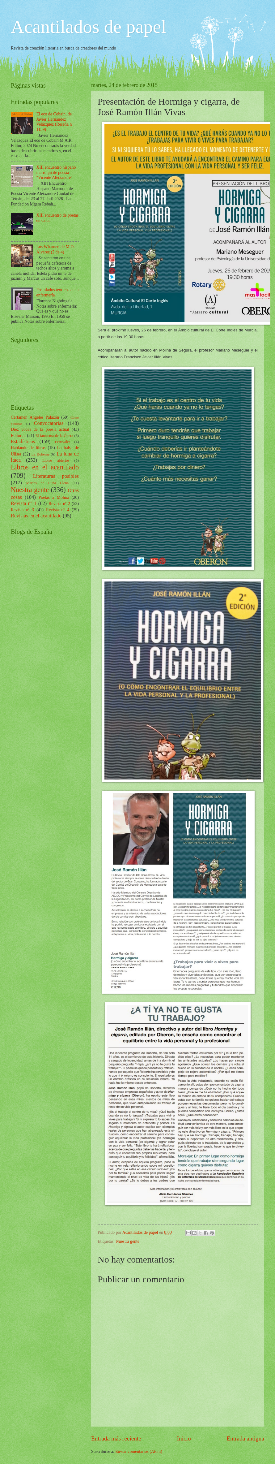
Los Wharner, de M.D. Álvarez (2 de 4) (55, 249)
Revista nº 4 (57, 509)
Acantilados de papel (88, 26)
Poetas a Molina (54, 497)
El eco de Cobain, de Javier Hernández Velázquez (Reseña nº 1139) (54, 122)
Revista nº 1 (23, 503)
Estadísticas (23, 441)
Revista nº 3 (22, 509)
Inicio (184, 1438)
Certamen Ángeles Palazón (35, 417)
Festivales (62, 442)
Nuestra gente (127, 1241)
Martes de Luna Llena (47, 483)
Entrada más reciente (116, 1438)
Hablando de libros (28, 447)
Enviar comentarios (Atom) (138, 1451)
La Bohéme (41, 454)
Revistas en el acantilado (36, 516)
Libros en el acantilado (45, 467)
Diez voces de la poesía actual (40, 429)
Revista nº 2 (59, 503)
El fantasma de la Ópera (54, 436)
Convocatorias (48, 423)
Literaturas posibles (56, 476)
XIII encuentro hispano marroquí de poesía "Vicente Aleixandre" (56, 172)
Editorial (18, 435)
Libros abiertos (56, 460)
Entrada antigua (245, 1438)
